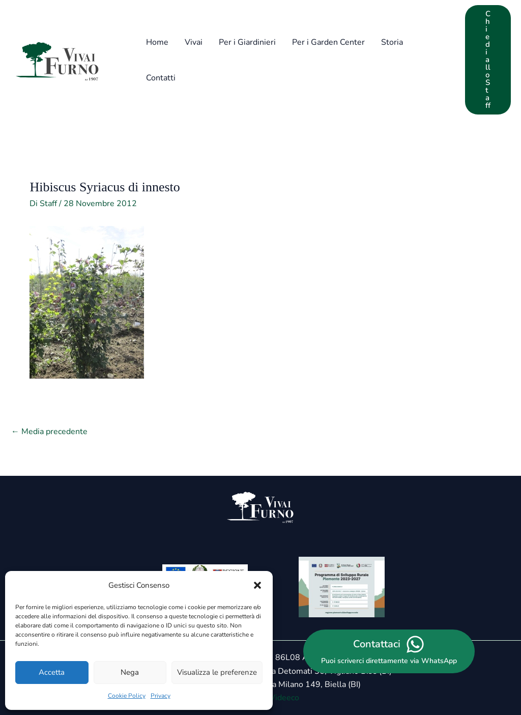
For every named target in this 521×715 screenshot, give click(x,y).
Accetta (52, 672)
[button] (257, 585)
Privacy (160, 696)
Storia (392, 42)
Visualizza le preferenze (217, 672)
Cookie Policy (127, 696)
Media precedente (49, 431)
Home (157, 42)
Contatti (161, 77)
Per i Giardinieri (247, 42)
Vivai (193, 42)
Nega (130, 672)
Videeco (284, 697)
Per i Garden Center (328, 42)
